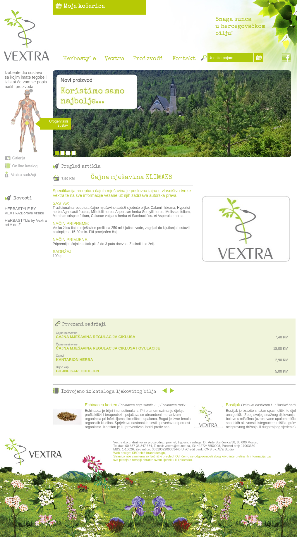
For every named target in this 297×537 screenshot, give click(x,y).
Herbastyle (79, 59)
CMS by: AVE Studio (219, 449)
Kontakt (184, 59)
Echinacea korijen (101, 404)
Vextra (114, 59)
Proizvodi (148, 59)
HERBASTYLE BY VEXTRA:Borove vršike (24, 210)
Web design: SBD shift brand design (139, 453)
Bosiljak (233, 404)
